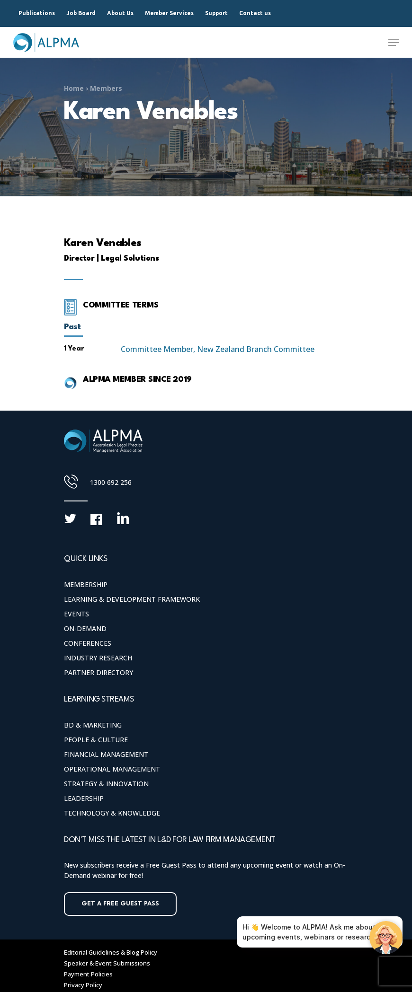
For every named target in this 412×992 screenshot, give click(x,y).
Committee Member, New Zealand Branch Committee (217, 349)
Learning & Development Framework (132, 599)
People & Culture (96, 739)
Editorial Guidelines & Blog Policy (110, 952)
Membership (85, 584)
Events (76, 613)
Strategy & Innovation (106, 783)
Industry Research (98, 657)
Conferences (87, 643)
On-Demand (85, 628)
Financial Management (106, 754)
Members (106, 88)
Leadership (84, 798)
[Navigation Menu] (393, 42)
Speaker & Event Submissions (107, 963)
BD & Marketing (93, 724)
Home (74, 88)
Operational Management (112, 768)
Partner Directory (98, 672)
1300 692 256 (111, 482)
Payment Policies (88, 974)
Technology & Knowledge (112, 812)
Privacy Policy (83, 985)
